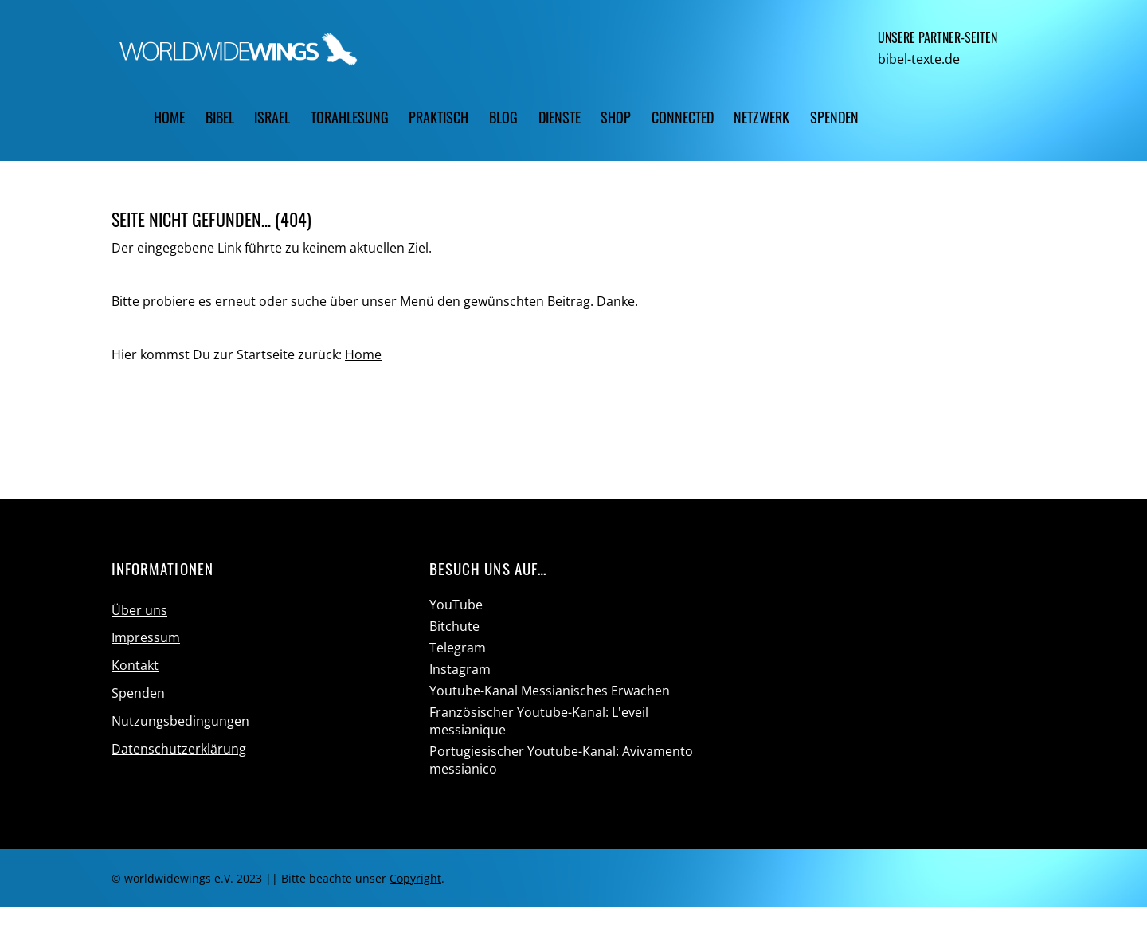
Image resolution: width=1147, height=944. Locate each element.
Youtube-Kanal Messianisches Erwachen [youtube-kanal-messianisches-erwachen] (549, 690)
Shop (616, 117)
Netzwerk (761, 117)
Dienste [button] (559, 117)
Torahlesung (350, 117)
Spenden (834, 117)
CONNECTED (683, 117)
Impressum (146, 637)
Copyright (415, 878)
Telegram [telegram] (457, 647)
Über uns (139, 610)
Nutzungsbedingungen (180, 721)
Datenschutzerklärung (179, 749)
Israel (272, 117)
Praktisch (438, 117)
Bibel (220, 117)
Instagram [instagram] (460, 669)
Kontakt (135, 665)
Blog (503, 117)
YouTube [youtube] (456, 604)
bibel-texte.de (919, 59)
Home (169, 117)
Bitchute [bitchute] (454, 626)
